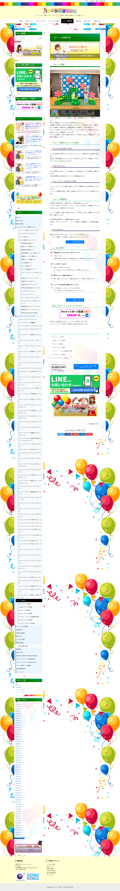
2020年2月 (18, 785)
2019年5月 (18, 806)
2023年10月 (19, 739)
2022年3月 (18, 771)
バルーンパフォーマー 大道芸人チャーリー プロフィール (30, 476)
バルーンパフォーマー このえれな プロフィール (30, 445)
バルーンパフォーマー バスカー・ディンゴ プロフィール (30, 406)
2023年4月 (18, 746)
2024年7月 (18, 729)
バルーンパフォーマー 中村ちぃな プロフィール (30, 590)
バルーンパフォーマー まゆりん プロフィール (30, 428)
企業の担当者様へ (21, 633)
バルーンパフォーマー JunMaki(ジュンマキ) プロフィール (30, 411)
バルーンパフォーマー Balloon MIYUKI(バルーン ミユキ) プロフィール (30, 439)
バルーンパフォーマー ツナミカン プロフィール (30, 562)
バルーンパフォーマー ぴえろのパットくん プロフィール (30, 417)
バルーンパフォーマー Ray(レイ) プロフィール (30, 400)
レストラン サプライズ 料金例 (60, 358)
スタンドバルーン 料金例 (58, 347)
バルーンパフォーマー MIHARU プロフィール (30, 372)
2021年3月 (18, 778)
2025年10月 (19, 709)
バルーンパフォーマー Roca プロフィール (30, 449)
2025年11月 (19, 706)
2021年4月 (18, 776)
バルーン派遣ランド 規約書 (23, 665)
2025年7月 (18, 715)
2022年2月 (18, 774)
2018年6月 (18, 830)
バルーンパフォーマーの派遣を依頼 (25, 659)
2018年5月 (18, 832)
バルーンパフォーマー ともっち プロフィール (30, 504)
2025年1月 (18, 727)
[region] (75, 93)
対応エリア (19, 636)
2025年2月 (18, 725)
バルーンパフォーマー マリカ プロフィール (30, 326)
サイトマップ (19, 672)
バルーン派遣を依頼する (75, 242)
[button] (52, 89)
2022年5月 (18, 769)
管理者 (97, 424)
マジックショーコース (27, 294)
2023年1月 (18, 750)
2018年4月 (18, 834)
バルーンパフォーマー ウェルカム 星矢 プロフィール (30, 536)
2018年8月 (18, 825)
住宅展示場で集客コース (27, 243)
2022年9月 (18, 760)
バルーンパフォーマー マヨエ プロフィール (30, 523)
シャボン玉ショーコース (27, 291)
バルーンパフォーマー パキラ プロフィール (30, 526)
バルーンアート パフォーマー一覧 (25, 316)
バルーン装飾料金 (57, 333)
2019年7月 (18, 802)
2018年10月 (19, 820)
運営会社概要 (19, 642)
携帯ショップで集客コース (28, 246)
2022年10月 (19, 757)
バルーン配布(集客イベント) (28, 269)
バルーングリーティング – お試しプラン (31, 273)
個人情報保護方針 (21, 668)
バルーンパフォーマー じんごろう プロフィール (30, 364)
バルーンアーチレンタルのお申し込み (26, 662)
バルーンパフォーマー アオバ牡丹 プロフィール (30, 530)
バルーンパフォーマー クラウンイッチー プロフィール (30, 384)
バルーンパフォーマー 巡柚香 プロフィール (30, 586)
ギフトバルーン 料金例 (58, 337)
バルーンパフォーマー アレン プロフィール (30, 368)
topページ (18, 217)
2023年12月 (19, 734)
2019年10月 (19, 795)
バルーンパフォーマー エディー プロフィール (30, 341)
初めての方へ (19, 220)
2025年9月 (18, 711)
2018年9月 (18, 823)
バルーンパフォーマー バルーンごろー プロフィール (30, 498)
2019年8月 (18, 799)
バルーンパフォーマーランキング (27, 319)
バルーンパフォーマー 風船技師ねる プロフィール (30, 493)
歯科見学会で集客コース (27, 249)
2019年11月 (19, 792)
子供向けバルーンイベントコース (30, 278)
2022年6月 (18, 767)
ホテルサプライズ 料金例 (58, 354)
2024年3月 (18, 732)
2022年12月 (19, 753)
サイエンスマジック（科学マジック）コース (31, 302)
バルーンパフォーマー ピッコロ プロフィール (30, 487)
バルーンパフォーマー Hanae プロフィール (30, 540)
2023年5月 (18, 743)
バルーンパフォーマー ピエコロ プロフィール (30, 423)
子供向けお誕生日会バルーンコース (30, 287)
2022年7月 (18, 764)
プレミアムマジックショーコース (30, 297)
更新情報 (18, 649)
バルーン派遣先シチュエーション (27, 240)
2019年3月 (18, 811)
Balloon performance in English (29, 313)
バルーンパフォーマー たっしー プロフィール (30, 550)
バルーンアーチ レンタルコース (27, 233)
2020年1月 (18, 788)
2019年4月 (18, 809)
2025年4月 (18, 720)
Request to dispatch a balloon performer (26, 655)
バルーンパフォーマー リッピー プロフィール (30, 454)
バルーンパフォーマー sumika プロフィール (30, 519)
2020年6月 (18, 781)
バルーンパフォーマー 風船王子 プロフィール (30, 336)
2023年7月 (18, 741)
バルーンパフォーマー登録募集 (27, 322)
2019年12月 (19, 790)
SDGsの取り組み (23, 646)
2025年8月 (18, 713)
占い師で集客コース (26, 262)
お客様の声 (19, 629)
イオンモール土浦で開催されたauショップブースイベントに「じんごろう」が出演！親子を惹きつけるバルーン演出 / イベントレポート (33, 139)
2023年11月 (19, 736)
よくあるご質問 (20, 639)
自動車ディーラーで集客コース (29, 256)
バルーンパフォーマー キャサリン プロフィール (30, 347)
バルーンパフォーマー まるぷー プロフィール (30, 459)
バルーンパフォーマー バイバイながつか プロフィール (30, 567)
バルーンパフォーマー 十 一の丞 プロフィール (30, 582)
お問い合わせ (19, 652)
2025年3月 (18, 722)
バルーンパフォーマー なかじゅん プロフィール (30, 573)
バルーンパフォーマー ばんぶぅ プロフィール (30, 358)
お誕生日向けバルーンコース (28, 284)
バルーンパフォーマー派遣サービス (25, 227)
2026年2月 (18, 704)
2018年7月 (18, 827)
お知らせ (18, 685)
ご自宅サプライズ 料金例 (58, 340)
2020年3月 (18, 783)
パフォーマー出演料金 (22, 626)
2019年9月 (18, 797)
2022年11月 (19, 755)
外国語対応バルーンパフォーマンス (30, 306)
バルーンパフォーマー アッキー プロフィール (30, 510)
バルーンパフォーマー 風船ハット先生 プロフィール (30, 596)
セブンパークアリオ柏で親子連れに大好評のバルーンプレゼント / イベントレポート (33, 152)
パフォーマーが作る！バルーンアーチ (29, 230)
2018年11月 (19, 818)
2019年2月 (18, 813)
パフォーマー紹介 (20, 689)
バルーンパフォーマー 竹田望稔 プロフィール (30, 395)
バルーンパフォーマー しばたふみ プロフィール (30, 378)
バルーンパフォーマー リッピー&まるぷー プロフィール (30, 465)
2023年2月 (18, 748)
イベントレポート (20, 692)
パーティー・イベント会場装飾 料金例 (62, 351)
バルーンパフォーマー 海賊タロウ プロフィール (30, 352)
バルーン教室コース (24, 236)
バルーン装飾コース (26, 266)
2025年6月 (18, 718)
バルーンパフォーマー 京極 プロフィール (29, 577)
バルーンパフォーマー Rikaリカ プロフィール (30, 545)
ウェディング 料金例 (57, 344)
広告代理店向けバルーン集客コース (30, 253)
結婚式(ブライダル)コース (28, 281)
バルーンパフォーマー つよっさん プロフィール (30, 470)
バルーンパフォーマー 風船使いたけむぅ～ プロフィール (30, 434)
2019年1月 (18, 816)
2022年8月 (18, 762)
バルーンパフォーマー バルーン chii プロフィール (30, 515)
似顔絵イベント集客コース (28, 259)
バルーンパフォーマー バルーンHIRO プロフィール (30, 389)
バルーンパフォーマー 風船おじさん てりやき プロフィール (30, 482)
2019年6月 (18, 804)
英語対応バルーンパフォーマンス (30, 309)
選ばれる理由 (19, 223)
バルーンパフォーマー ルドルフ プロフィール (30, 556)
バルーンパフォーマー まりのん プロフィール (30, 330)
